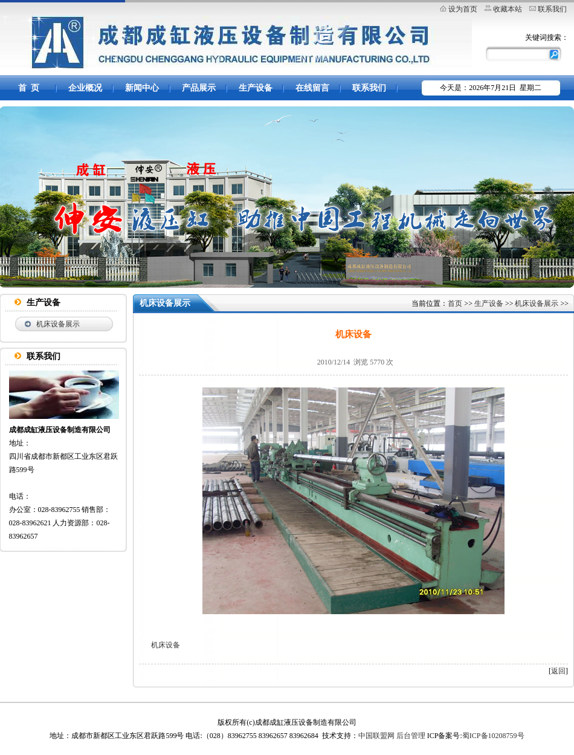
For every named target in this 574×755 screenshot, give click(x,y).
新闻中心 (142, 87)
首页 (455, 303)
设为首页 (462, 9)
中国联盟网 (376, 735)
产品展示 (199, 87)
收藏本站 (507, 9)
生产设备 (255, 87)
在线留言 (312, 87)
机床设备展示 (58, 324)
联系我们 (552, 9)
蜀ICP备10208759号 (493, 735)
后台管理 (410, 735)
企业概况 (85, 87)
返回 (558, 671)
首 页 (28, 87)
